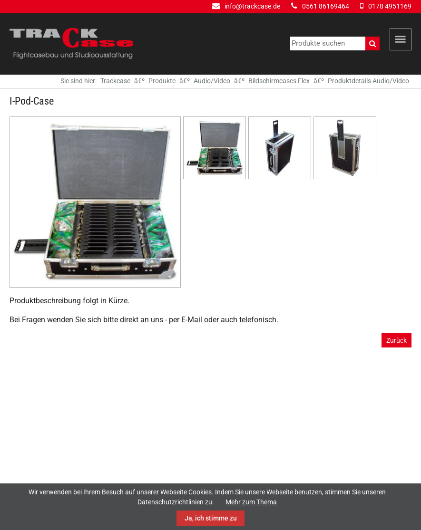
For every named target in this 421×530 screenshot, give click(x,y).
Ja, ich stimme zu (211, 518)
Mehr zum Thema (251, 502)
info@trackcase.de (252, 6)
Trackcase (115, 81)
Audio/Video (212, 81)
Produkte (162, 81)
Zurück (396, 340)
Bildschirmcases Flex (279, 81)
